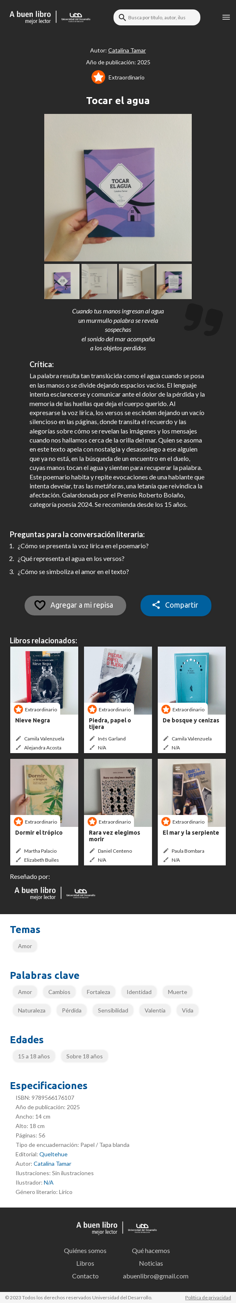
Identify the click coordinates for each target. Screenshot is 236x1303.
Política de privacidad (208, 1297)
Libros (85, 1263)
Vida (187, 1010)
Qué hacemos (151, 1250)
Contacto (85, 1276)
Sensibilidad (113, 1010)
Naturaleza (31, 1010)
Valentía (155, 1010)
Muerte (177, 991)
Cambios (59, 991)
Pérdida (72, 1010)
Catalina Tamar (52, 1163)
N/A (49, 1182)
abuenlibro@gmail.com (153, 1276)
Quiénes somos (85, 1250)
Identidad (139, 991)
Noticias (151, 1263)
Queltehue (53, 1154)
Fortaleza (98, 991)
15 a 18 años (34, 1056)
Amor (25, 945)
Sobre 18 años (84, 1056)
